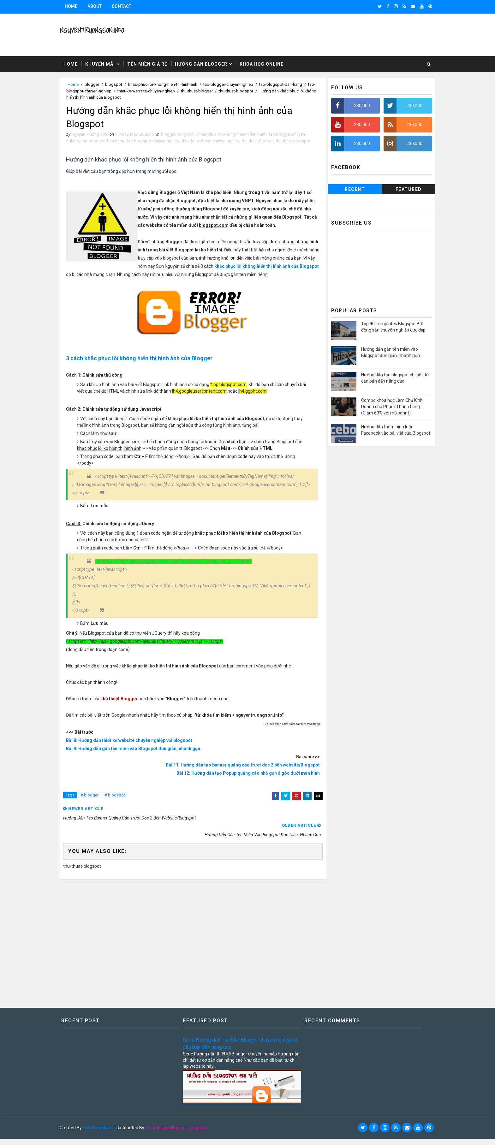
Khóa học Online (268, 63)
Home (77, 6)
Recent (348, 188)
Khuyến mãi (106, 63)
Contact (128, 6)
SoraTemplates (104, 1133)
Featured (402, 188)
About (101, 6)
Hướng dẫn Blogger (207, 63)
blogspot (119, 83)
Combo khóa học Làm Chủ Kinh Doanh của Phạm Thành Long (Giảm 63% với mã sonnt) (385, 405)
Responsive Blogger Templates (182, 1133)
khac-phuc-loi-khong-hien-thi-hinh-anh (169, 83)
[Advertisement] (192, 949)
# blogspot (121, 811)
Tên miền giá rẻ (154, 63)
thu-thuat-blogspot (253, 90)
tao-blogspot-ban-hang (286, 83)
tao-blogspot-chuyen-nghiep (102, 90)
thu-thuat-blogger (214, 90)
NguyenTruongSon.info (98, 30)
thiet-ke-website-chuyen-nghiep (163, 90)
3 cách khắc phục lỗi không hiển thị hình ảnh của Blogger (146, 374)
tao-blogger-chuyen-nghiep (234, 83)
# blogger (96, 811)
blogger (98, 83)
